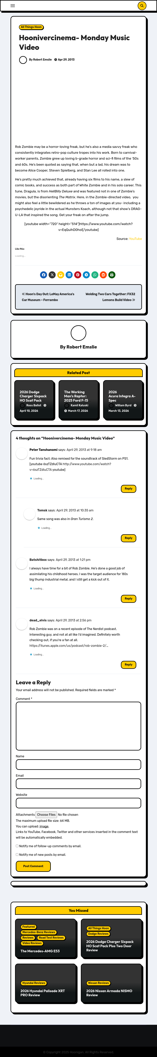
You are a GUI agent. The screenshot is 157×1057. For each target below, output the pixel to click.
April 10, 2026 (29, 411)
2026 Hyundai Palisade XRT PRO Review (43, 991)
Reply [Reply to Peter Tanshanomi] (128, 487)
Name (20, 755)
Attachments (25, 813)
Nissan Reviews (98, 982)
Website (21, 794)
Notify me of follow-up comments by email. (50, 845)
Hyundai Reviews (33, 982)
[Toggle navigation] (13, 5)
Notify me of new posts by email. (42, 854)
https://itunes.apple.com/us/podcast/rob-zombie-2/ (67, 644)
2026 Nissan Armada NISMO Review (109, 991)
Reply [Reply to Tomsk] (128, 537)
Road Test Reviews (51, 936)
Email (20, 774)
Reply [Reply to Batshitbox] (128, 597)
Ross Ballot (31, 405)
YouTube (135, 239)
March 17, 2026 (78, 411)
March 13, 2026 (119, 411)
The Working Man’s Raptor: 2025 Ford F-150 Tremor (77, 398)
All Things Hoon (31, 27)
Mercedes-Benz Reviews (38, 931)
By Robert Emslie (35, 59)
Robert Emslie (82, 347)
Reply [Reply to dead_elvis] (128, 663)
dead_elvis (38, 619)
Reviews (27, 936)
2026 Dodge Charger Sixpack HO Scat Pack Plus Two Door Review (33, 400)
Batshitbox (38, 558)
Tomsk (42, 509)
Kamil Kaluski (76, 405)
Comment (24, 698)
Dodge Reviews (98, 933)
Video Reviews (32, 942)
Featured (28, 925)
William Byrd (120, 405)
